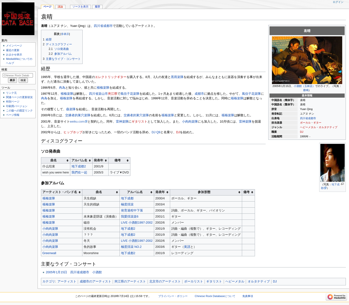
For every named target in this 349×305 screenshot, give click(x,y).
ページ (47, 6)
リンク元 (11, 92)
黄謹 (187, 247)
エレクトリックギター (111, 77)
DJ (301, 131)
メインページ (14, 45)
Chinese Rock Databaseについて (215, 296)
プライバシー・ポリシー (173, 296)
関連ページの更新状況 (19, 97)
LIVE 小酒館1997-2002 (137, 222)
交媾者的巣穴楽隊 (77, 115)
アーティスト (66, 281)
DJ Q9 (156, 132)
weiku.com (77, 121)
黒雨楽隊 (177, 77)
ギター (317, 122)
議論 (60, 6)
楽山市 (103, 93)
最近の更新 (12, 50)
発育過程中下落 (132, 210)
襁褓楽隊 (103, 87)
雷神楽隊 (122, 121)
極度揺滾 (127, 204)
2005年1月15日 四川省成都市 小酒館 (74, 272)
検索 (4, 69)
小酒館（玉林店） (304, 86)
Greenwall (49, 253)
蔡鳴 (306, 90)
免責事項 (247, 296)
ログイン (338, 1)
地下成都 (127, 198)
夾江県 (112, 93)
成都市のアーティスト (95, 281)
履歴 (97, 6)
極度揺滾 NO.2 (131, 247)
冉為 (62, 87)
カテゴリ (48, 281)
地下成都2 (78, 166)
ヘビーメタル (308, 127)
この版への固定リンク (19, 110)
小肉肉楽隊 (190, 121)
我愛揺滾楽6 (129, 216)
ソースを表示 (80, 6)
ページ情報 (12, 114)
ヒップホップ (72, 132)
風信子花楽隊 (129, 93)
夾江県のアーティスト (130, 281)
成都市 (312, 118)
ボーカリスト (193, 281)
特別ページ (12, 101)
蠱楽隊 (71, 109)
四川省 (304, 118)
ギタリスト (139, 121)
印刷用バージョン (16, 106)
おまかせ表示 (14, 54)
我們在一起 (79, 172)
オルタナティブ (328, 127)
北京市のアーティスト (165, 281)
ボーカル (305, 122)
